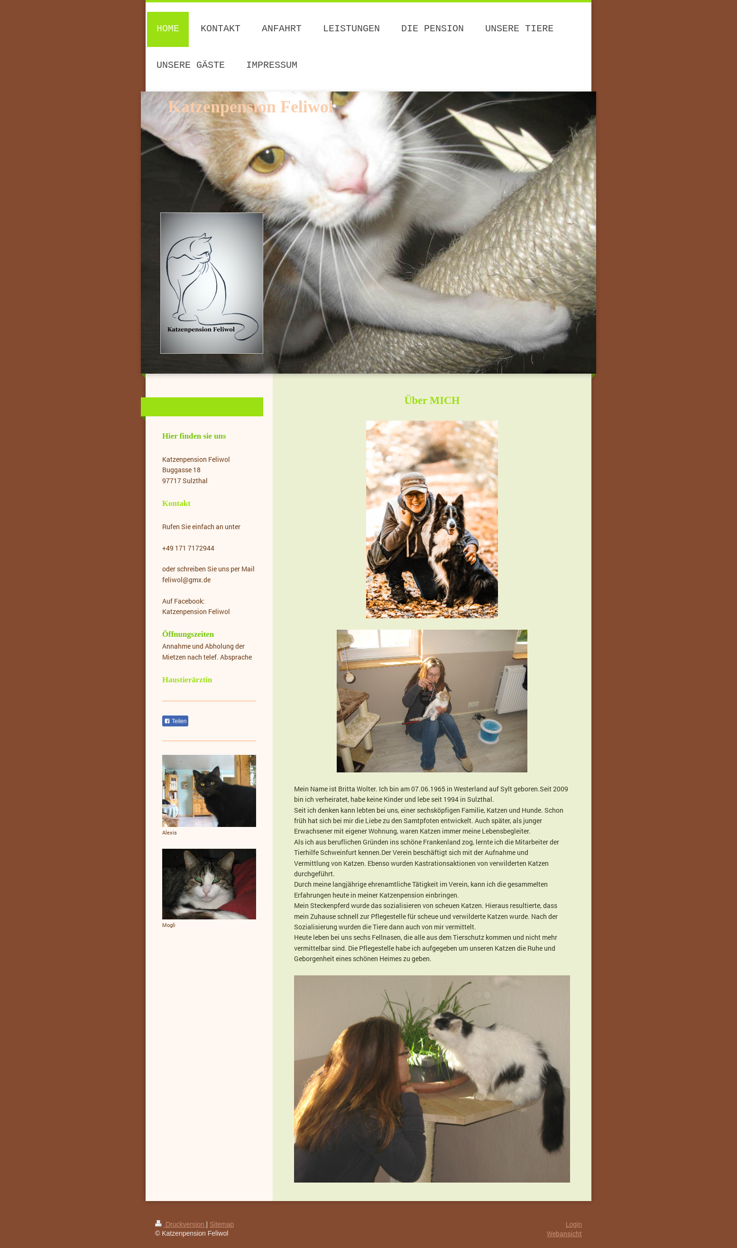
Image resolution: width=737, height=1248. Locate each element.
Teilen (175, 721)
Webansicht (564, 1233)
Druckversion (180, 1224)
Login (574, 1224)
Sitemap (222, 1224)
